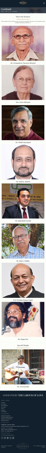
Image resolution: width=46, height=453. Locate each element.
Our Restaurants (4, 405)
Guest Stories (3, 404)
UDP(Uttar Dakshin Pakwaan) (7, 417)
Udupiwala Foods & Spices (6, 418)
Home (2, 11)
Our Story (3, 402)
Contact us (3, 410)
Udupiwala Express (5, 420)
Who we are (8, 11)
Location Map (4, 411)
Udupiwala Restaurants (5, 415)
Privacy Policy (4, 445)
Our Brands (3, 407)
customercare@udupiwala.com (10, 429)
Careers (2, 408)
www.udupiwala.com (9, 431)
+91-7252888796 (9, 428)
